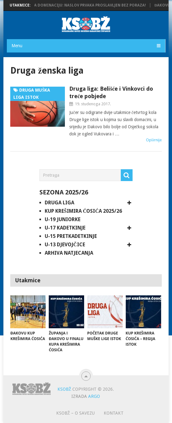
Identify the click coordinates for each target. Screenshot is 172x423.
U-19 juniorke (62, 219)
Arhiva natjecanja (69, 253)
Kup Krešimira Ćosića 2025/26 (83, 211)
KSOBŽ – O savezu (75, 413)
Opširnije (154, 140)
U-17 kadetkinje (65, 228)
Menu (16, 45)
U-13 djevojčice (65, 245)
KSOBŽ (64, 389)
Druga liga (59, 203)
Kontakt (114, 413)
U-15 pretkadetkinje (71, 236)
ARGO (94, 396)
